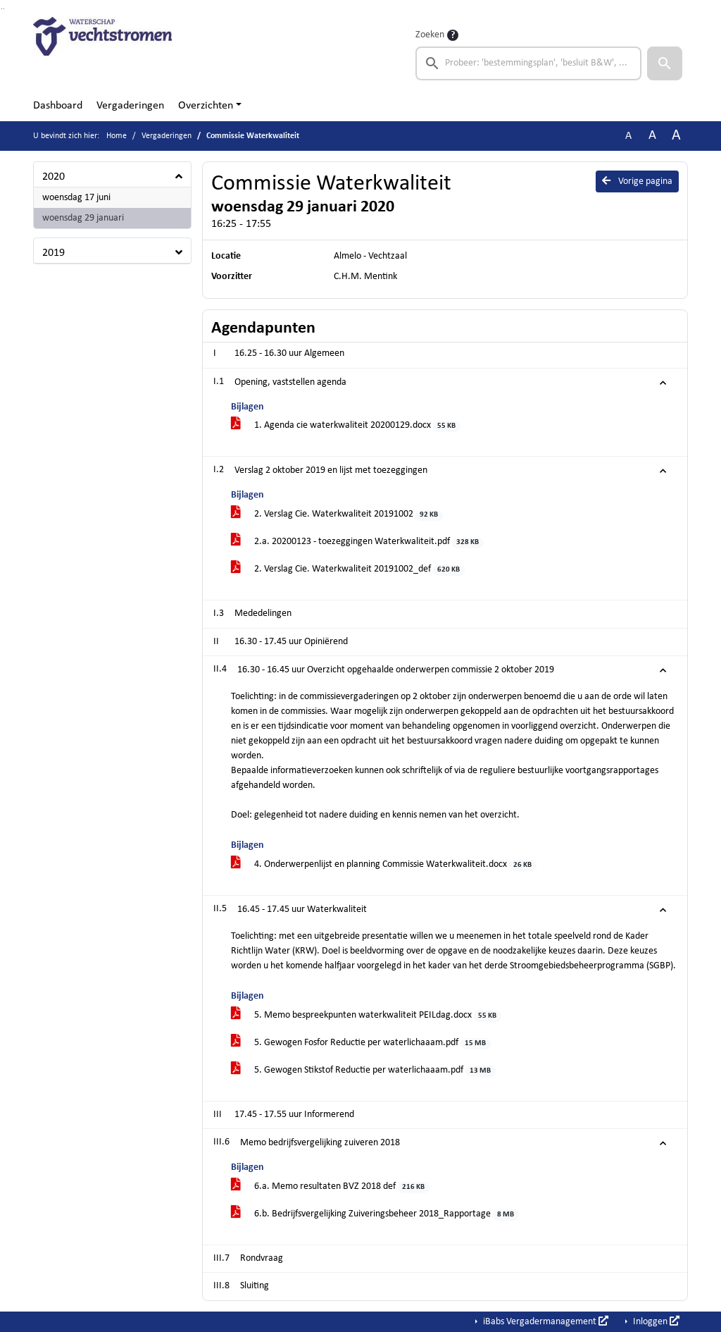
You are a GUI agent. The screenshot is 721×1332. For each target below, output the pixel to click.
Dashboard (57, 105)
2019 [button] (53, 253)
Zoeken (429, 35)
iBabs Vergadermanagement (544, 1321)
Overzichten (205, 105)
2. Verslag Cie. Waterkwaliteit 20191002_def (348, 570)
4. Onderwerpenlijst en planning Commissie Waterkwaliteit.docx (384, 865)
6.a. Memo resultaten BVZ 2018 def (330, 1187)
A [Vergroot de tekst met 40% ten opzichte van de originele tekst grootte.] (676, 136)
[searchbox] (528, 63)
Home (116, 136)
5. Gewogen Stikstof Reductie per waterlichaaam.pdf (363, 1071)
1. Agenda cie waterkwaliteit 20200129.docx (345, 426)
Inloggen (655, 1321)
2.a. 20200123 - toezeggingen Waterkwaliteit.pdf (357, 542)
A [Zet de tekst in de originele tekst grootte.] (628, 136)
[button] (664, 63)
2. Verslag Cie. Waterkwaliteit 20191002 (337, 515)
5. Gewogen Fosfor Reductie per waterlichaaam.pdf (361, 1043)
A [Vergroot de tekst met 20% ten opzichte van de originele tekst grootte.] (652, 135)
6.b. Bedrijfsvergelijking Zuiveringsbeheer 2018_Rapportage (375, 1215)
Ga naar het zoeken (1, 8)
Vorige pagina (637, 181)
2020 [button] (53, 177)
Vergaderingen (130, 105)
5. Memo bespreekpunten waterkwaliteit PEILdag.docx (366, 1016)
